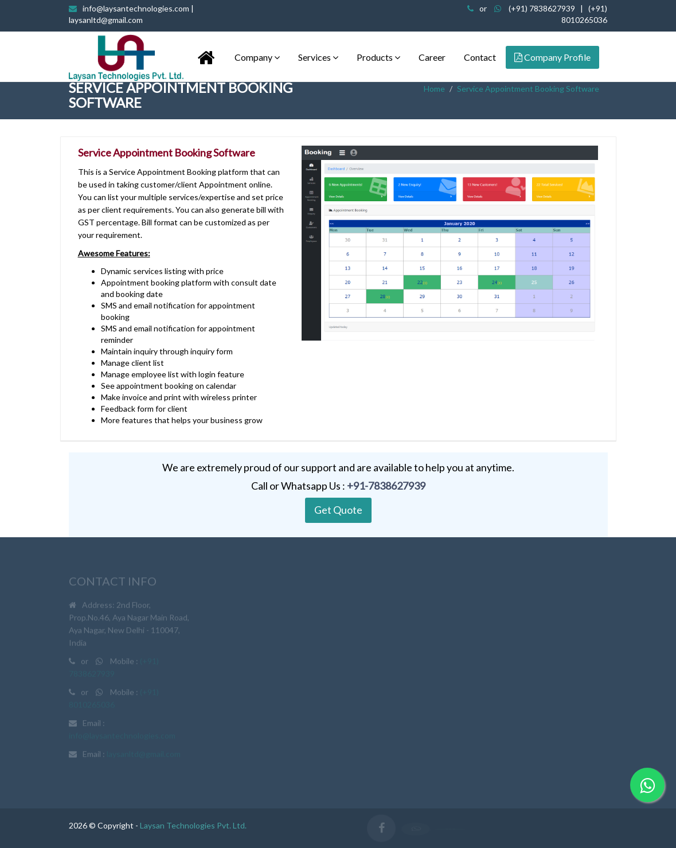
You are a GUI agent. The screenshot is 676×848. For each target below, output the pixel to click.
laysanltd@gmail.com (144, 756)
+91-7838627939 (386, 485)
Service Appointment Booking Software (528, 88)
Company (257, 57)
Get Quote (338, 509)
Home (434, 88)
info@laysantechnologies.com (122, 738)
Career (432, 57)
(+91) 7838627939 (542, 8)
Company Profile (552, 57)
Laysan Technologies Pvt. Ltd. (193, 825)
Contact (480, 57)
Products (378, 57)
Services (318, 57)
